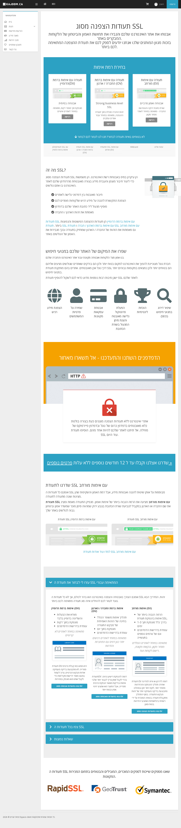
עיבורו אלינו (158, 147)
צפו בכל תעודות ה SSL (69, 726)
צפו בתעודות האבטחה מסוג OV (109, 696)
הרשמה (172, 4)
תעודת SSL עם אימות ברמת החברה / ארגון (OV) (84, 150)
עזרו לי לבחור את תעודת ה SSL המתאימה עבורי (86, 582)
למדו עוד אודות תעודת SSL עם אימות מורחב (109, 552)
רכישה (67, 116)
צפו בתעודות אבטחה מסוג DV (69, 686)
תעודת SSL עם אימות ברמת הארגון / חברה (80, 225)
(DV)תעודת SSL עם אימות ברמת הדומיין (60, 148)
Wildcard (134, 147)
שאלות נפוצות (63, 739)
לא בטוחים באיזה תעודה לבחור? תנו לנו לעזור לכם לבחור (109, 137)
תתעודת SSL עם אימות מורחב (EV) (109, 148)
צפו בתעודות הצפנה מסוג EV (149, 711)
